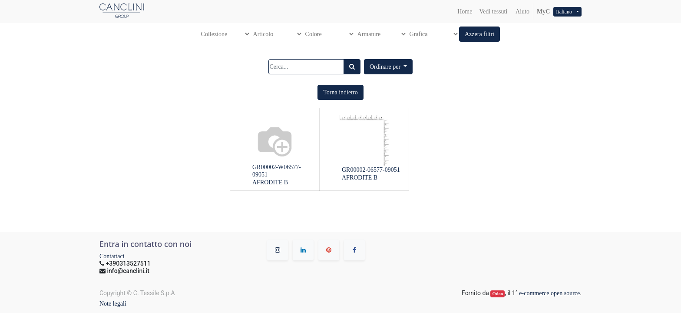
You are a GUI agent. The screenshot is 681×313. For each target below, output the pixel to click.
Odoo (498, 293)
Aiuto (521, 11)
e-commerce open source (549, 293)
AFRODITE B (270, 182)
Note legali (112, 303)
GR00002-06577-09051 (371, 169)
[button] (479, 34)
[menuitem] (465, 11)
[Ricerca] (352, 66)
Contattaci (112, 256)
